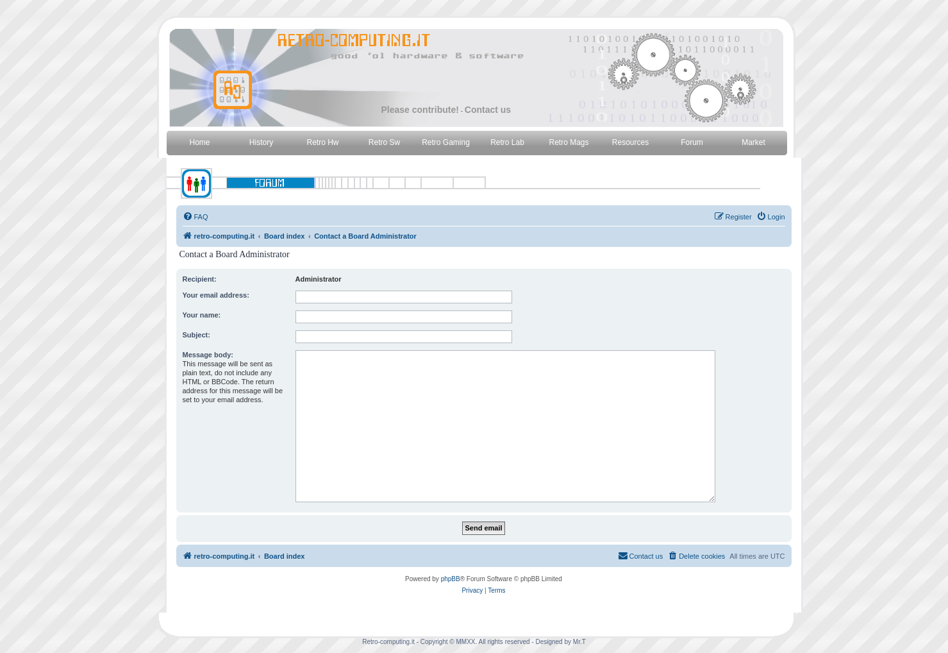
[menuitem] (195, 217)
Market (753, 142)
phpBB (450, 578)
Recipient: (200, 279)
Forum (692, 142)
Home (199, 142)
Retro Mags (568, 142)
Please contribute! (420, 110)
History (261, 142)
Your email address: (216, 295)
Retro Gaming (446, 142)
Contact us (488, 110)
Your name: (202, 315)
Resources (630, 142)
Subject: (196, 335)
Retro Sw (384, 142)
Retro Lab (507, 142)
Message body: (208, 355)
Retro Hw (322, 142)
